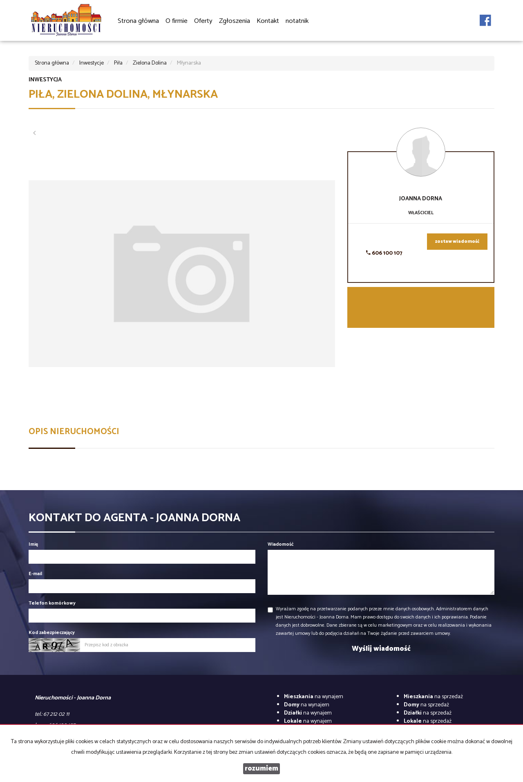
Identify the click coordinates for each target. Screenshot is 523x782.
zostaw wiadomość (457, 241)
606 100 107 (384, 253)
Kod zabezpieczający (52, 632)
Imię (33, 544)
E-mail (35, 573)
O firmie (176, 21)
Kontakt (268, 21)
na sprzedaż (433, 696)
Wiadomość (281, 544)
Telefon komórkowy (52, 603)
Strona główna (138, 21)
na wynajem (313, 696)
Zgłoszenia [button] (234, 21)
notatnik (297, 21)
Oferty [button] (203, 21)
